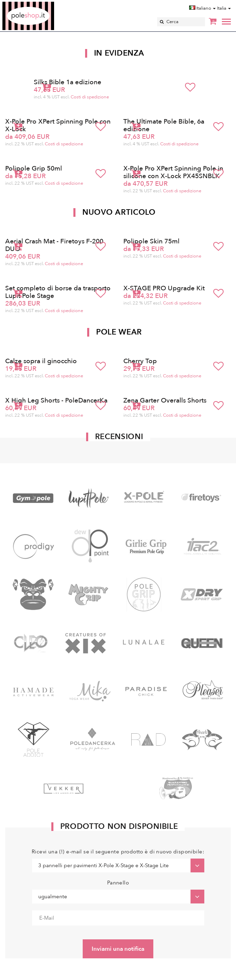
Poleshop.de (44, 4)
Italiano (202, 8)
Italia (224, 8)
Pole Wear (119, 332)
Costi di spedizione (90, 97)
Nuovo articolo (119, 212)
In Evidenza (119, 53)
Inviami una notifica (118, 949)
